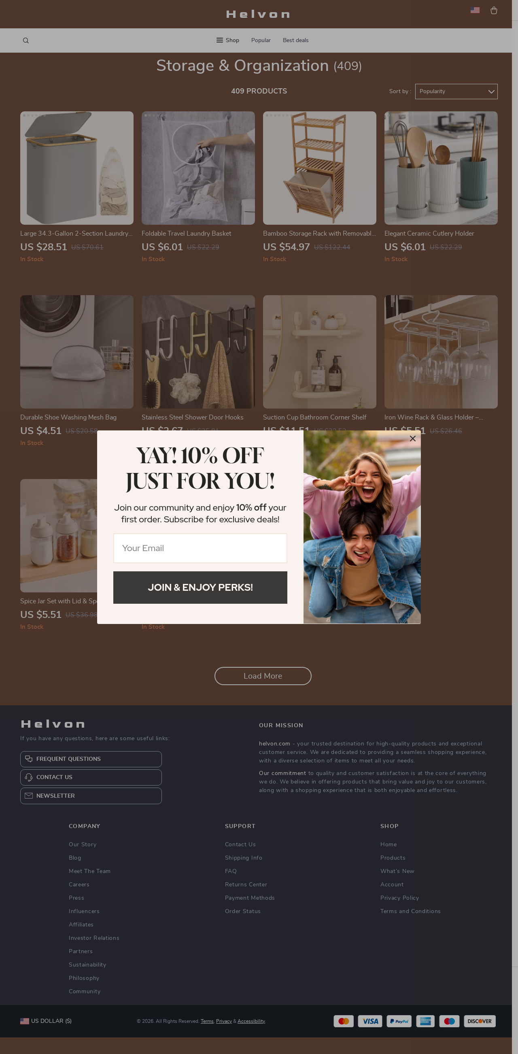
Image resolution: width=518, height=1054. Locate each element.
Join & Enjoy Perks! (200, 587)
